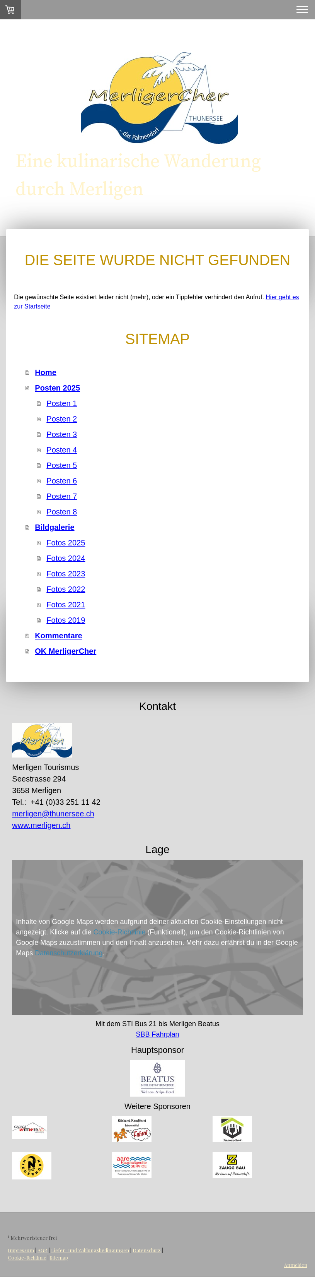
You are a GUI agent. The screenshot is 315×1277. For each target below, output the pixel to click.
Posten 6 (61, 481)
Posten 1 (61, 403)
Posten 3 (61, 434)
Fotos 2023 (65, 573)
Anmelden (295, 1265)
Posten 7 (61, 496)
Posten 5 (61, 465)
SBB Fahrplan (157, 1034)
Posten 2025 (57, 388)
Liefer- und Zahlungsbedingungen (90, 1250)
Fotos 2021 (65, 604)
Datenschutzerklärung (68, 953)
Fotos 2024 (65, 558)
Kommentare (58, 635)
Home (45, 372)
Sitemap (59, 1257)
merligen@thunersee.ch (53, 813)
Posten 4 (61, 450)
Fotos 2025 (65, 542)
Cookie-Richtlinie (119, 932)
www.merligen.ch (41, 825)
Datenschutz (147, 1250)
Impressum (21, 1250)
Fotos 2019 (65, 620)
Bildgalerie (54, 527)
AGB (42, 1250)
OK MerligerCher (65, 651)
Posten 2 (61, 419)
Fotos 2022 (65, 589)
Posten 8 (61, 511)
